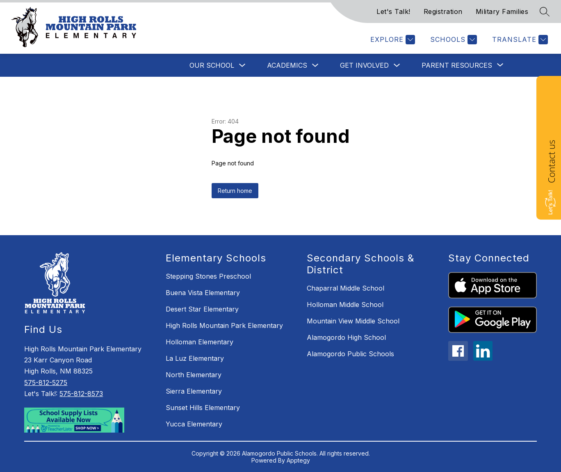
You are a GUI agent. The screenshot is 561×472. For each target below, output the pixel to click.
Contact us (551, 161)
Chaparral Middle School (345, 288)
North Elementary (193, 375)
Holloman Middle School (345, 304)
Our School (211, 65)
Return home (235, 190)
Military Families (502, 11)
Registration (443, 11)
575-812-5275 (45, 382)
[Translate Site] (519, 39)
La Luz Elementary (195, 358)
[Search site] (545, 11)
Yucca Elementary (194, 424)
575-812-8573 (81, 394)
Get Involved (364, 65)
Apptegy (298, 460)
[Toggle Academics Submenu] (315, 65)
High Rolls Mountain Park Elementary (224, 325)
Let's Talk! (393, 11)
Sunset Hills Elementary (203, 407)
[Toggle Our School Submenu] (242, 65)
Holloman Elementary (199, 342)
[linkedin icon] (483, 358)
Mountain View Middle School (353, 321)
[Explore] (391, 39)
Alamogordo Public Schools (350, 354)
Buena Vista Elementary (203, 293)
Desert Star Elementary (202, 309)
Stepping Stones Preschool (208, 276)
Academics (287, 65)
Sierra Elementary (194, 391)
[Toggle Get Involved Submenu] (397, 65)
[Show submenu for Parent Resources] (457, 65)
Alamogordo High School (346, 337)
